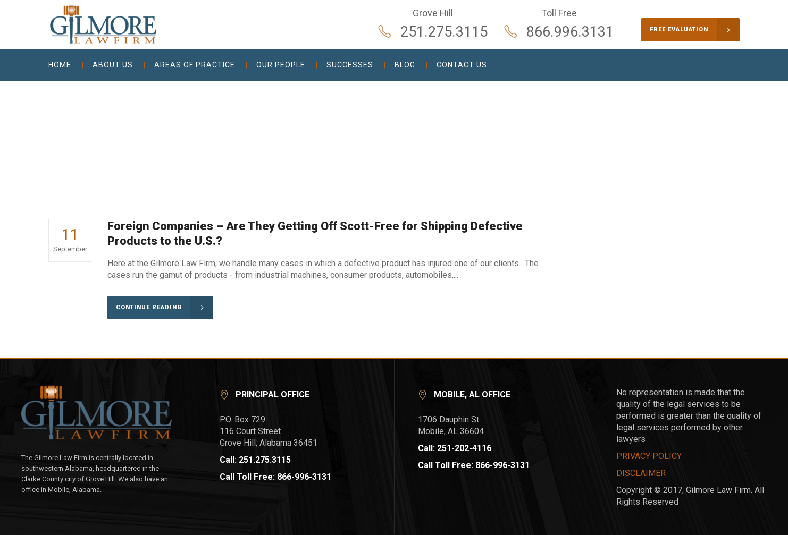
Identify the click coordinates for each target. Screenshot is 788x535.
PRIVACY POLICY (649, 456)
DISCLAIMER (641, 473)
